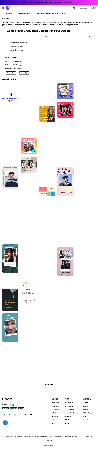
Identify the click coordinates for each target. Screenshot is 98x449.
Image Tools (55, 402)
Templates (55, 416)
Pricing (67, 423)
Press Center (87, 420)
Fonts (53, 423)
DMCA (80, 436)
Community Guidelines (71, 436)
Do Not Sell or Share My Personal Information (35, 436)
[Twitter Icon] (9, 415)
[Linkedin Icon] (20, 415)
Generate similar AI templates (18, 42)
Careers (85, 406)
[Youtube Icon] (26, 415)
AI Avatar (67, 420)
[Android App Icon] (13, 409)
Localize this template (16, 50)
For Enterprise (69, 402)
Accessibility (49, 440)
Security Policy (88, 436)
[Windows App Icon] (21, 409)
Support (85, 402)
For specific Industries (71, 413)
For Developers (69, 406)
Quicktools (68, 416)
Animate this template (16, 46)
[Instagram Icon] (15, 415)
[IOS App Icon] (5, 409)
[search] (74, 8)
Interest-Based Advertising (56, 436)
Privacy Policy (18, 436)
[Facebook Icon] (4, 415)
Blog (84, 416)
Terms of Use (9, 436)
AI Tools (54, 413)
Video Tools (55, 406)
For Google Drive (69, 409)
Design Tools (55, 409)
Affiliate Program (88, 413)
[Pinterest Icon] (31, 415)
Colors (54, 420)
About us (85, 409)
